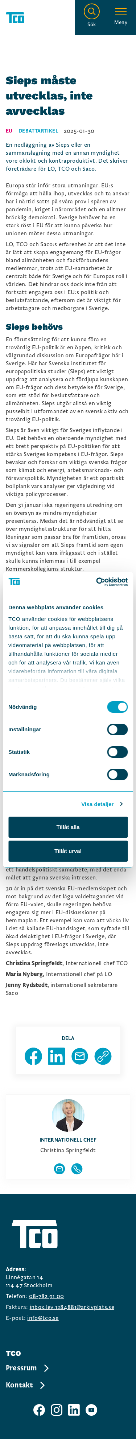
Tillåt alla (68, 827)
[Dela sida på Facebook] (33, 1056)
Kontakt (26, 1385)
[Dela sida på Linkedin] (56, 1056)
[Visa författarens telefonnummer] (77, 1169)
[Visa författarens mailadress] (59, 1169)
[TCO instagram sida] (56, 1410)
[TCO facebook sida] (39, 1410)
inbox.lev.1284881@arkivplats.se (72, 1307)
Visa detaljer (97, 804)
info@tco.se (42, 1318)
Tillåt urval (68, 851)
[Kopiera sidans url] (103, 1056)
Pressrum (28, 1368)
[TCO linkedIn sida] (74, 1410)
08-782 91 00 (46, 1296)
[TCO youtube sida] (91, 1410)
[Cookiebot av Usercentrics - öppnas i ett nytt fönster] (97, 582)
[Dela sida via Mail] (79, 1056)
